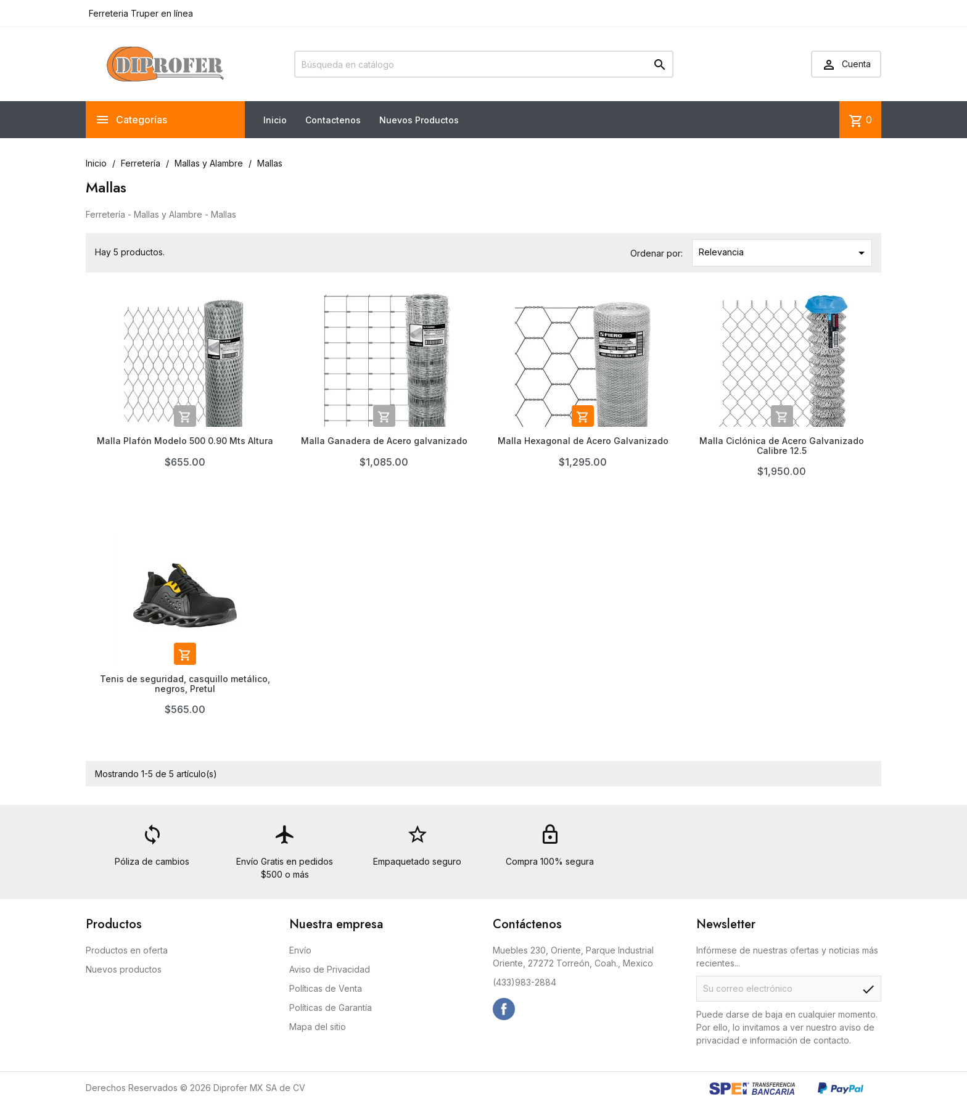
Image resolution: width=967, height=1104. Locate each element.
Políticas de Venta (325, 988)
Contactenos (333, 120)
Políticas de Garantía (330, 1007)
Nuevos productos (124, 969)
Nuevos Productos (419, 120)
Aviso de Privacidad (329, 969)
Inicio (275, 120)
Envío (300, 950)
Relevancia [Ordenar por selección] (784, 252)
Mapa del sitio (317, 1026)
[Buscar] (483, 64)
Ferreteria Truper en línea (139, 13)
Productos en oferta (127, 950)
